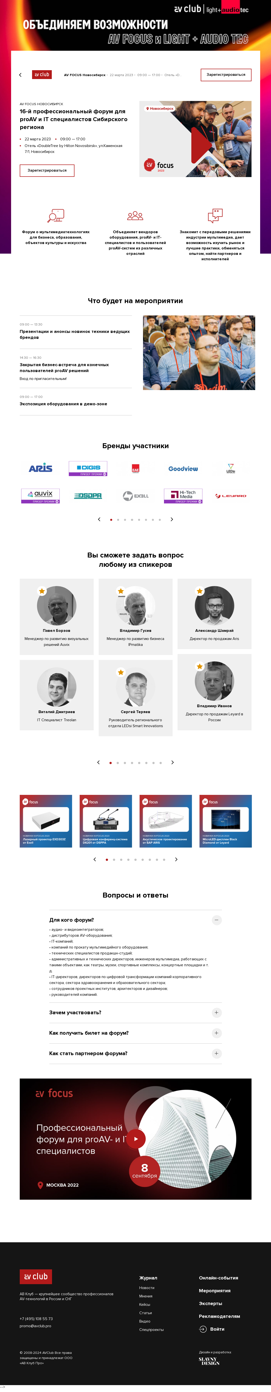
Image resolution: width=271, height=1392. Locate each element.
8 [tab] (161, 522)
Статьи (145, 1315)
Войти (217, 1331)
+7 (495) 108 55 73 (36, 1320)
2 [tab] (118, 522)
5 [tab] (139, 522)
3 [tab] (125, 522)
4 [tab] (132, 522)
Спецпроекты (151, 1331)
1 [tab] (110, 522)
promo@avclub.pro (35, 1328)
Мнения (145, 1298)
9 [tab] (164, 862)
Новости (146, 1290)
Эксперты (210, 1306)
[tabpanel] (40, 484)
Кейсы (144, 1306)
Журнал (148, 1280)
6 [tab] (146, 522)
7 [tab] (153, 522)
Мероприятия (215, 1293)
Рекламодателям (219, 1319)
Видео (144, 1323)
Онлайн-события (218, 1280)
